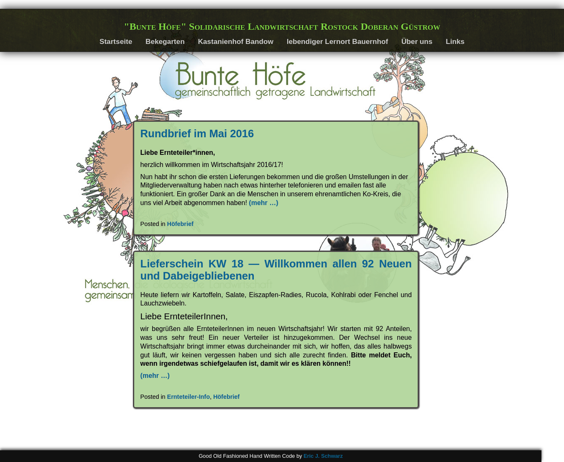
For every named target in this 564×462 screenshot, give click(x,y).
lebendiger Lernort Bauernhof (337, 41)
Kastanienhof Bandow (235, 41)
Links (455, 41)
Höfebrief (180, 224)
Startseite (116, 41)
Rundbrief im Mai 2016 (197, 133)
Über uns (417, 41)
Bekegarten (165, 41)
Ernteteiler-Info (188, 396)
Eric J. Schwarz (323, 456)
